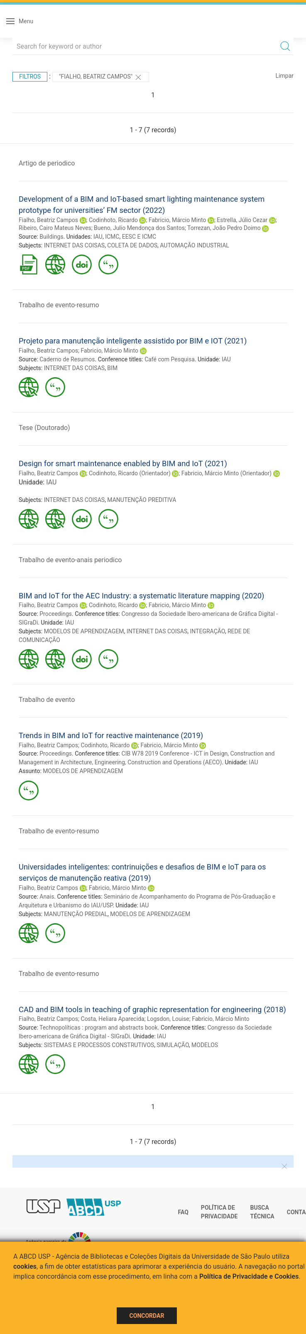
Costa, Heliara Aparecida (112, 1018)
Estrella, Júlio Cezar (242, 220)
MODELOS (204, 1045)
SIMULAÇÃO (173, 1045)
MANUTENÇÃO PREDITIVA (141, 500)
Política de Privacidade (219, 1212)
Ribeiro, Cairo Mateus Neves (55, 228)
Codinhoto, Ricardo (113, 220)
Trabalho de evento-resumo (59, 305)
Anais (46, 896)
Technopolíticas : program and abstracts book (98, 1027)
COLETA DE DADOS (132, 245)
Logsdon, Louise (168, 1018)
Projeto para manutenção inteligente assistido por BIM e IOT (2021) (133, 340)
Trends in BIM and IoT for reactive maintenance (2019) (111, 735)
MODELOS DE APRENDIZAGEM (84, 631)
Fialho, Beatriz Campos (48, 220)
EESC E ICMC (139, 236)
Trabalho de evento (47, 700)
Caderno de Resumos (67, 359)
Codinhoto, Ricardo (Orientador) (130, 473)
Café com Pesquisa (169, 359)
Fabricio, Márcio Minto (177, 220)
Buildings (51, 236)
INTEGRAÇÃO (207, 631)
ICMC (112, 236)
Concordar (147, 1315)
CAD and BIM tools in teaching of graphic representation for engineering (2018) (152, 1009)
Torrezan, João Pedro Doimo (224, 228)
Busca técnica (262, 1212)
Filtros (30, 76)
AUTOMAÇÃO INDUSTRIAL (194, 245)
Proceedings (55, 613)
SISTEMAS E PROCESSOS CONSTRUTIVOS (99, 1045)
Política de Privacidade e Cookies (249, 1276)
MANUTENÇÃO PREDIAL (76, 914)
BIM (112, 368)
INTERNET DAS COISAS (74, 245)
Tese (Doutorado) (44, 428)
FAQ (183, 1212)
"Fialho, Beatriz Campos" (100, 77)
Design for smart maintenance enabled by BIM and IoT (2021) (123, 463)
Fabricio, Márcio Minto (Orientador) (226, 473)
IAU (98, 236)
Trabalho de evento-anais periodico (70, 560)
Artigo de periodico (47, 163)
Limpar (285, 75)
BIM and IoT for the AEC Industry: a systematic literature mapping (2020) (141, 595)
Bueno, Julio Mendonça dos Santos (139, 228)
